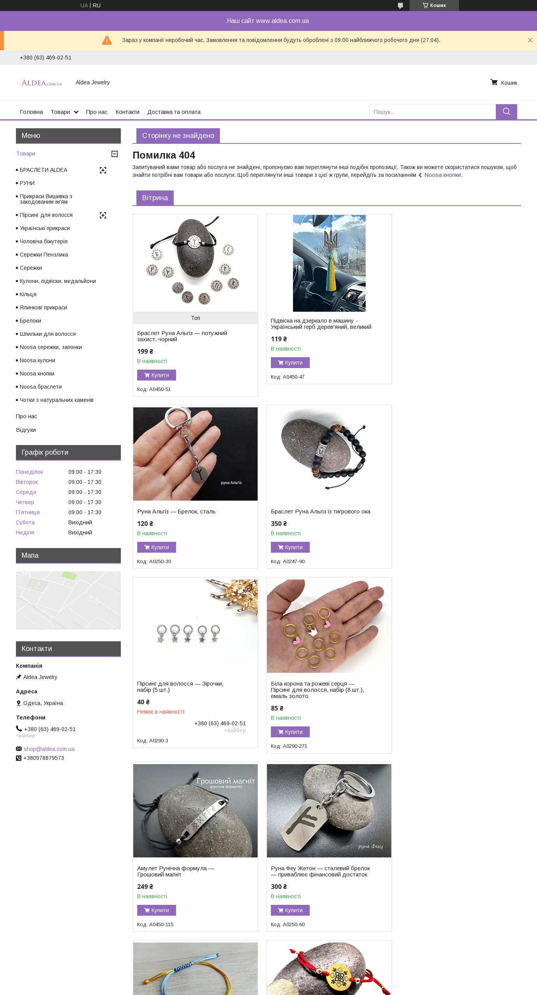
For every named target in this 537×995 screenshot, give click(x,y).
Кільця (28, 294)
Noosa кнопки (442, 174)
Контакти (127, 111)
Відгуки (26, 429)
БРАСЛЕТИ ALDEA (43, 170)
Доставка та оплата (174, 111)
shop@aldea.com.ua (49, 749)
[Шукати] (506, 111)
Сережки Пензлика (44, 254)
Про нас (97, 111)
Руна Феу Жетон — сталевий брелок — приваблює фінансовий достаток (318, 699)
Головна (31, 111)
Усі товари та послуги (487, 949)
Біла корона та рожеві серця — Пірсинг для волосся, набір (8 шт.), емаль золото (448, 517)
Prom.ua (305, 973)
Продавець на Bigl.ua (268, 980)
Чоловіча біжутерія (44, 241)
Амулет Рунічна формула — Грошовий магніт (175, 699)
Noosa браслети (41, 387)
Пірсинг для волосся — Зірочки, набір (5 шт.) (312, 514)
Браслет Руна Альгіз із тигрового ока (181, 514)
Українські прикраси (45, 228)
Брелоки (30, 321)
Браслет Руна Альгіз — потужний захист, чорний (182, 336)
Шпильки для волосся (48, 334)
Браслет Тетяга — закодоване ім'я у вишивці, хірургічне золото (318, 877)
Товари (60, 111)
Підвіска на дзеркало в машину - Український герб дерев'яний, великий (312, 327)
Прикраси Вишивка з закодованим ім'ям (46, 199)
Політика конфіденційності (314, 987)
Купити (160, 375)
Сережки (31, 268)
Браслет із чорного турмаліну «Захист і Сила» (441, 877)
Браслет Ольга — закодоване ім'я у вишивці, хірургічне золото (185, 877)
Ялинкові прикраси (43, 307)
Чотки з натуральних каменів (57, 400)
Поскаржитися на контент (254, 987)
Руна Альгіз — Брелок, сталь (440, 321)
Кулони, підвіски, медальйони (58, 281)
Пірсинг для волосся (46, 215)
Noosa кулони (37, 360)
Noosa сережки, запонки (51, 347)
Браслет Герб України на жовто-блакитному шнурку (444, 699)
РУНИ (27, 183)
